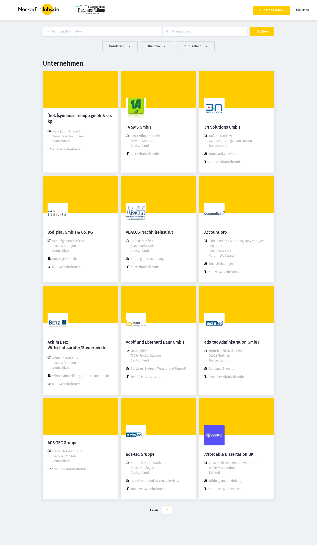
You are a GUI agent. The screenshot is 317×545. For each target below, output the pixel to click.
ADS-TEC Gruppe (62, 442)
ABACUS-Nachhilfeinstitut (149, 232)
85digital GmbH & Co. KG (70, 232)
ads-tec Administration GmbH (231, 342)
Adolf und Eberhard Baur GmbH (155, 342)
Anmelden (302, 10)
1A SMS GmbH (138, 127)
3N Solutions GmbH (222, 127)
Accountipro (215, 232)
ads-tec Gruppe (140, 454)
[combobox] (102, 32)
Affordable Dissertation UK (228, 454)
